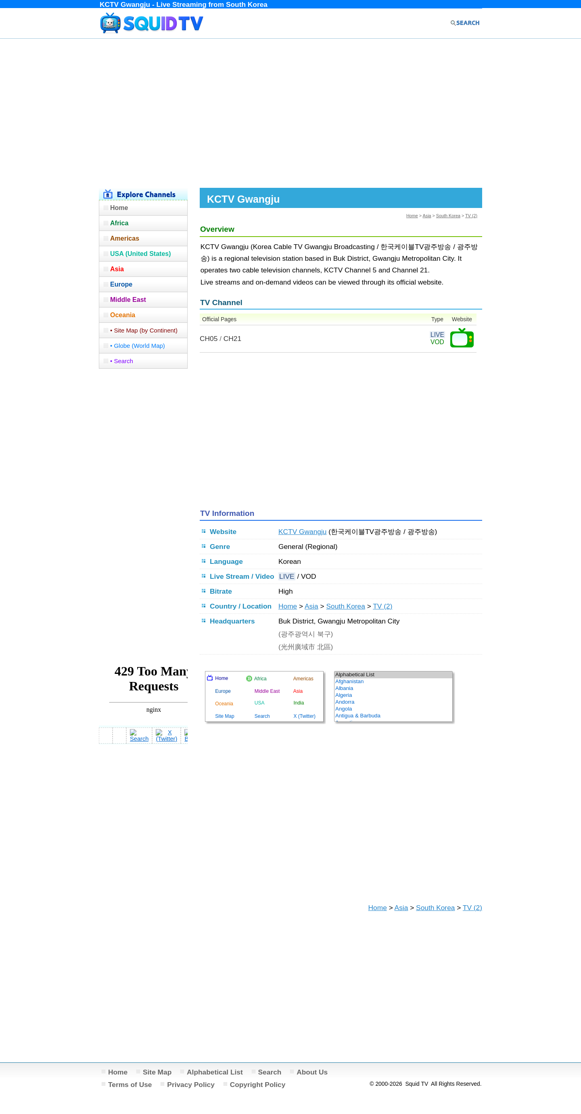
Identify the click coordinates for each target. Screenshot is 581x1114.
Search (270, 1072)
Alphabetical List (215, 1072)
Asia (427, 215)
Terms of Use (130, 1085)
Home (412, 215)
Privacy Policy (191, 1085)
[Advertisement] (290, 112)
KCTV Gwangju (302, 532)
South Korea (448, 215)
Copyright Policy (258, 1085)
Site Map (157, 1072)
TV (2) (471, 215)
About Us (312, 1072)
